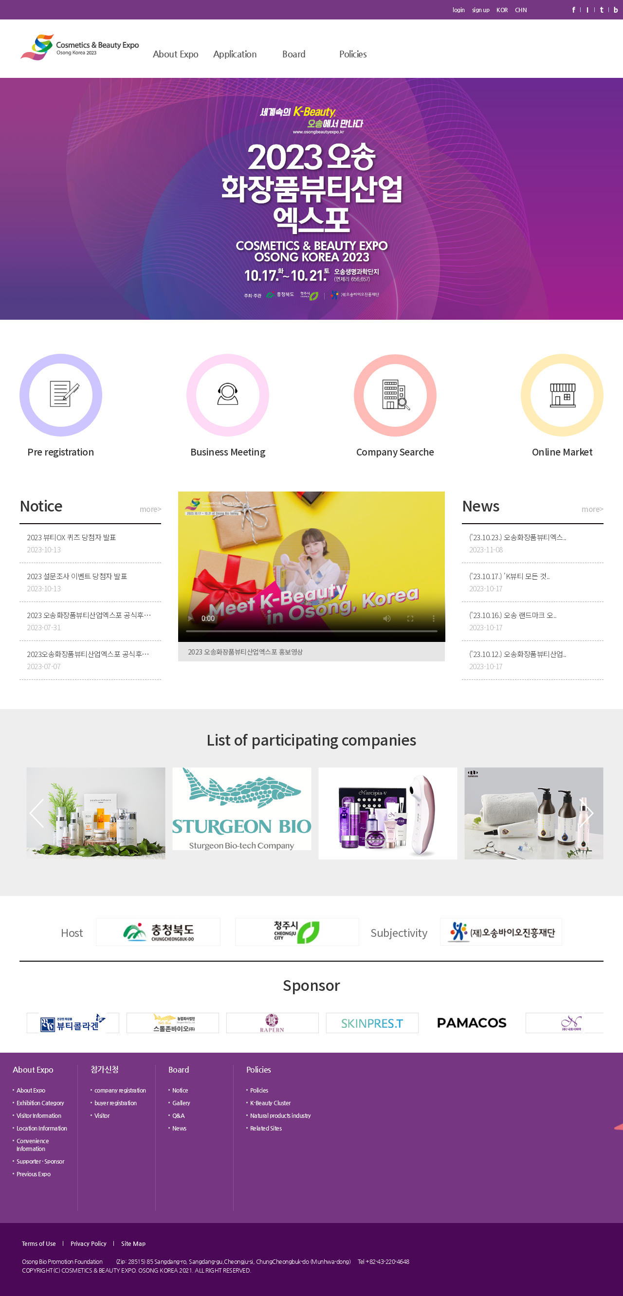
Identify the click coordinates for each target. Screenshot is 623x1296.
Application (235, 54)
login (459, 9)
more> (151, 508)
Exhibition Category (40, 1102)
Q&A (178, 1115)
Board (294, 54)
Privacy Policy (89, 1243)
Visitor (102, 1115)
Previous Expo (34, 1173)
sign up (481, 9)
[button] (36, 813)
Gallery (181, 1102)
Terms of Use (39, 1243)
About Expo (176, 54)
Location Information (42, 1128)
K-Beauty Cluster (270, 1102)
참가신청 (105, 1069)
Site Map (133, 1243)
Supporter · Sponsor (40, 1161)
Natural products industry (280, 1115)
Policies (352, 54)
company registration (120, 1090)
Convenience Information (33, 1144)
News (179, 1128)
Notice (180, 1090)
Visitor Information (39, 1115)
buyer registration (115, 1102)
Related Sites (266, 1128)
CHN (521, 9)
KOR (502, 9)
